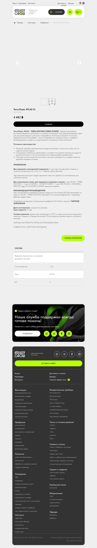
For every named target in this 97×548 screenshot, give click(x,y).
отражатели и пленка (22, 494)
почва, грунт (19, 532)
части (52, 438)
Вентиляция (20, 390)
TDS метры (53, 399)
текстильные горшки (57, 479)
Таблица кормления (73, 238)
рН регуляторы (55, 396)
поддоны (53, 428)
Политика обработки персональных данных (66, 537)
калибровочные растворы (59, 410)
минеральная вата (21, 528)
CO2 (51, 496)
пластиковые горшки (57, 472)
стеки (52, 432)
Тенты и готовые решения (62, 422)
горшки (52, 425)
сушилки (53, 435)
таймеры (18, 504)
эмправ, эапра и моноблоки (25, 508)
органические (20, 425)
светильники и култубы (23, 497)
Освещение (20, 474)
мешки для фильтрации (23, 457)
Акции (14, 3)
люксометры (54, 413)
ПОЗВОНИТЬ (27, 334)
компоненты (19, 525)
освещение (19, 481)
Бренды (71, 3)
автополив (53, 488)
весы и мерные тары (57, 403)
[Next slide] (79, 62)
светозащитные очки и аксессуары (27, 501)
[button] (56, 12)
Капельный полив (58, 485)
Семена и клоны (57, 444)
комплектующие (20, 406)
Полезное (19, 454)
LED (16, 477)
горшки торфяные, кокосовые (60, 447)
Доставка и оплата (57, 373)
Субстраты (19, 515)
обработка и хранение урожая (26, 464)
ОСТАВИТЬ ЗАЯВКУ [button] (48, 363)
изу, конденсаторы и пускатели (26, 511)
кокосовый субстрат (22, 521)
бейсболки (53, 515)
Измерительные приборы (61, 390)
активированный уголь (23, 393)
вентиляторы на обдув (23, 396)
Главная (18, 22)
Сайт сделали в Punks (74, 540)
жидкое (17, 435)
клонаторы (53, 450)
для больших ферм (21, 449)
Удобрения (44, 22)
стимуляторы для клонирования (61, 464)
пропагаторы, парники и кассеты (62, 461)
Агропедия (22, 3)
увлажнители (54, 506)
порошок (18, 439)
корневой (18, 442)
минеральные (20, 428)
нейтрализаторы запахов (24, 410)
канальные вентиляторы (23, 403)
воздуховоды (19, 400)
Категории (32, 22)
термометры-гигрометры (59, 416)
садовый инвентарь (22, 467)
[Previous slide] (17, 62)
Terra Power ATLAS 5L (61, 22)
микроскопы (19, 460)
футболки (53, 518)
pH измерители (55, 393)
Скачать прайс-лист (58, 380)
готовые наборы (55, 406)
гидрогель (18, 518)
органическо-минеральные (24, 432)
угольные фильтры (21, 413)
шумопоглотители (21, 416)
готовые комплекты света (24, 484)
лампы (17, 491)
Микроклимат (56, 493)
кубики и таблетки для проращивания (63, 457)
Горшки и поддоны (58, 469)
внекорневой (19, 445)
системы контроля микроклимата (56, 500)
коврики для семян (56, 454)
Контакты (31, 3)
